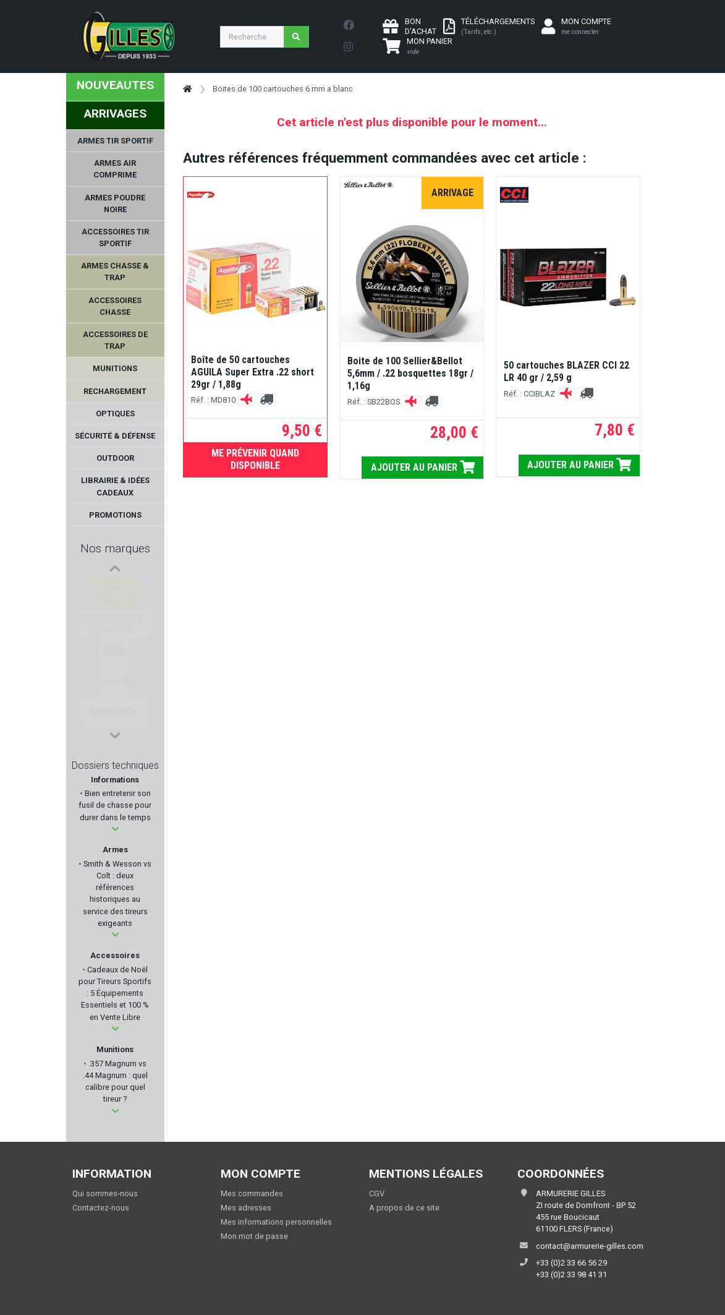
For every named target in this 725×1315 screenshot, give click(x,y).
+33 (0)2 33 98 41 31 (571, 1274)
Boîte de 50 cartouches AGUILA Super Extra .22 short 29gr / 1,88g (252, 372)
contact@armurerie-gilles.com (589, 1246)
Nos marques (115, 548)
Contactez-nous (100, 1207)
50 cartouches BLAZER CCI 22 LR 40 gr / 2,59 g (566, 371)
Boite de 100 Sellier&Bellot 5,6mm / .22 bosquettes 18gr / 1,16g (410, 373)
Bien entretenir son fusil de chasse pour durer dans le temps (114, 805)
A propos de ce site (404, 1207)
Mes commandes (252, 1193)
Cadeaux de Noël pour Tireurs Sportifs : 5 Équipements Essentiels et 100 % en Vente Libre (114, 993)
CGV (376, 1193)
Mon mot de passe (254, 1236)
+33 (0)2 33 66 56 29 (571, 1262)
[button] (115, 829)
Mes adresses (246, 1207)
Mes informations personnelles (276, 1222)
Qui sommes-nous (105, 1193)
